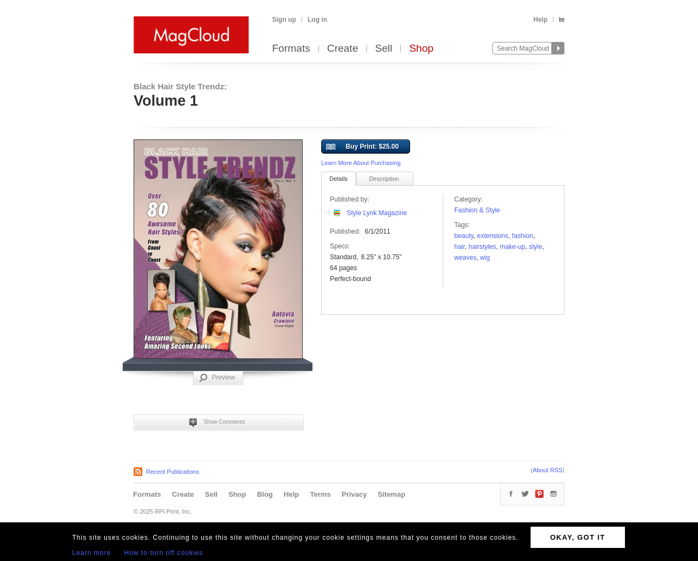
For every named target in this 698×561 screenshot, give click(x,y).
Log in (317, 19)
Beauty (463, 236)
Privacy (354, 494)
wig (485, 257)
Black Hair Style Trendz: (180, 86)
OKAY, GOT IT (577, 537)
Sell (384, 49)
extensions (492, 236)
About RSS (547, 470)
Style (536, 247)
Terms (320, 494)
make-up (512, 247)
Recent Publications (172, 471)
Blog (265, 494)
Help (540, 19)
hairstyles (482, 247)
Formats (291, 49)
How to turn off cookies (163, 553)
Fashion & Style (477, 210)
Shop (421, 49)
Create (342, 49)
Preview (217, 378)
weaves (465, 257)
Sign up (284, 19)
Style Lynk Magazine (377, 213)
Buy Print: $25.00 (362, 147)
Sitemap (392, 494)
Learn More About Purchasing (361, 163)
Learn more (91, 553)
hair (459, 247)
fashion (522, 236)
